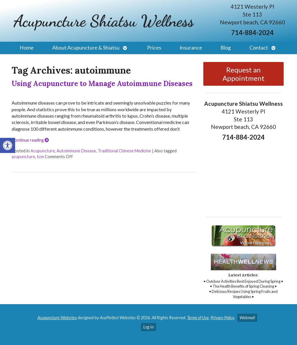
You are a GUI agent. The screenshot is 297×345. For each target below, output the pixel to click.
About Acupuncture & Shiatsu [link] (85, 48)
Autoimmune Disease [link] (76, 150)
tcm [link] (40, 156)
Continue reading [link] (30, 140)
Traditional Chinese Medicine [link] (124, 150)
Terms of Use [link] (198, 317)
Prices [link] (154, 48)
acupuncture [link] (23, 156)
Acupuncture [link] (42, 150)
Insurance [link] (191, 48)
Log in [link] (148, 326)
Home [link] (27, 48)
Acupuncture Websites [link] (57, 317)
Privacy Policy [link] (222, 317)
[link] (7, 145)
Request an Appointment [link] (243, 73)
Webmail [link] (247, 317)
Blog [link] (225, 48)
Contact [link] (258, 48)
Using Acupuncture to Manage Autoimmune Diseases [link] (102, 83)
